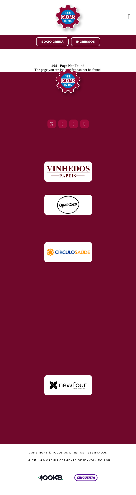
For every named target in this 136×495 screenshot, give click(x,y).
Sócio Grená (52, 41)
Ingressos (85, 41)
